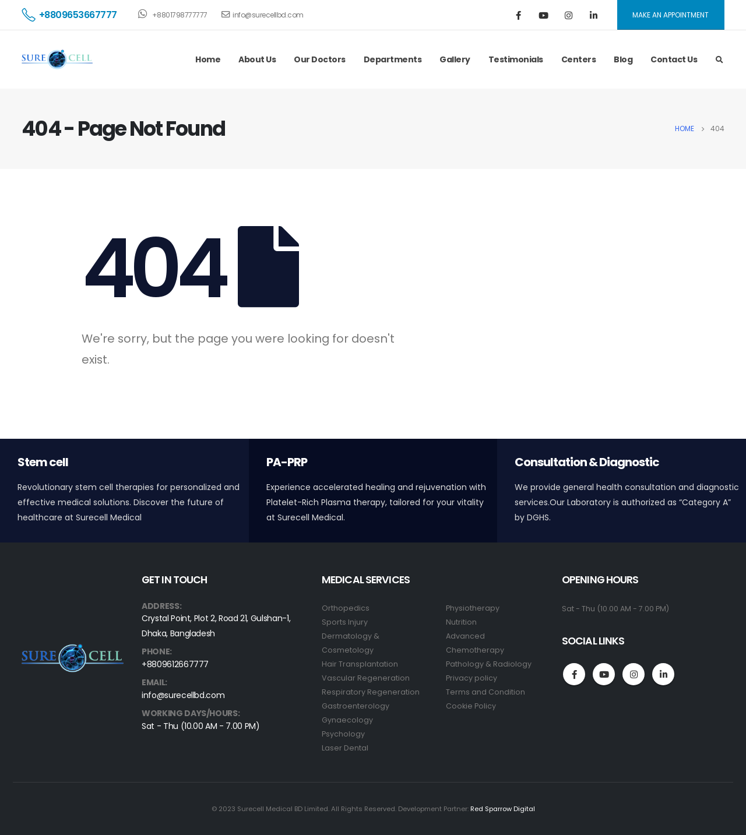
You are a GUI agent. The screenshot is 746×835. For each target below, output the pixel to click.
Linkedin (663, 674)
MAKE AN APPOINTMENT (670, 15)
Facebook (574, 674)
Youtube (604, 674)
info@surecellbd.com (262, 15)
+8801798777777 (172, 14)
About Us (257, 59)
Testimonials (515, 59)
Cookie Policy (471, 706)
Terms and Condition (485, 692)
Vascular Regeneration (366, 678)
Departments (393, 59)
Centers (578, 59)
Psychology (343, 734)
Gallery (454, 59)
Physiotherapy (472, 608)
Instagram (633, 674)
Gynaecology (347, 720)
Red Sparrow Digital (502, 808)
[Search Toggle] (719, 60)
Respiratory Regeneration (371, 692)
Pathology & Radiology (489, 664)
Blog (623, 59)
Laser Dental (345, 748)
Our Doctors (320, 59)
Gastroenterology (355, 706)
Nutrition (461, 622)
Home (207, 59)
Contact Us (673, 59)
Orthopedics (346, 608)
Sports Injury (345, 622)
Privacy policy (471, 678)
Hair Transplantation (360, 664)
